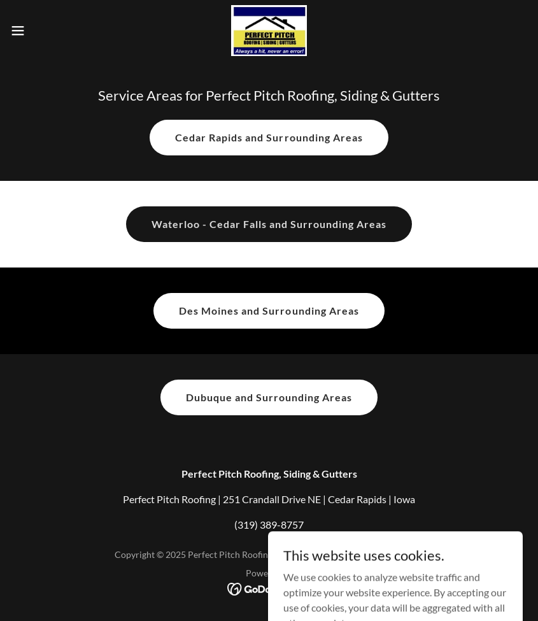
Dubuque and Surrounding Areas (269, 397)
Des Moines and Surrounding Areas (268, 310)
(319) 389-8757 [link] (269, 524)
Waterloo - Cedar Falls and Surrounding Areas (269, 224)
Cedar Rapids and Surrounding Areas (268, 137)
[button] (44, 30)
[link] (269, 30)
